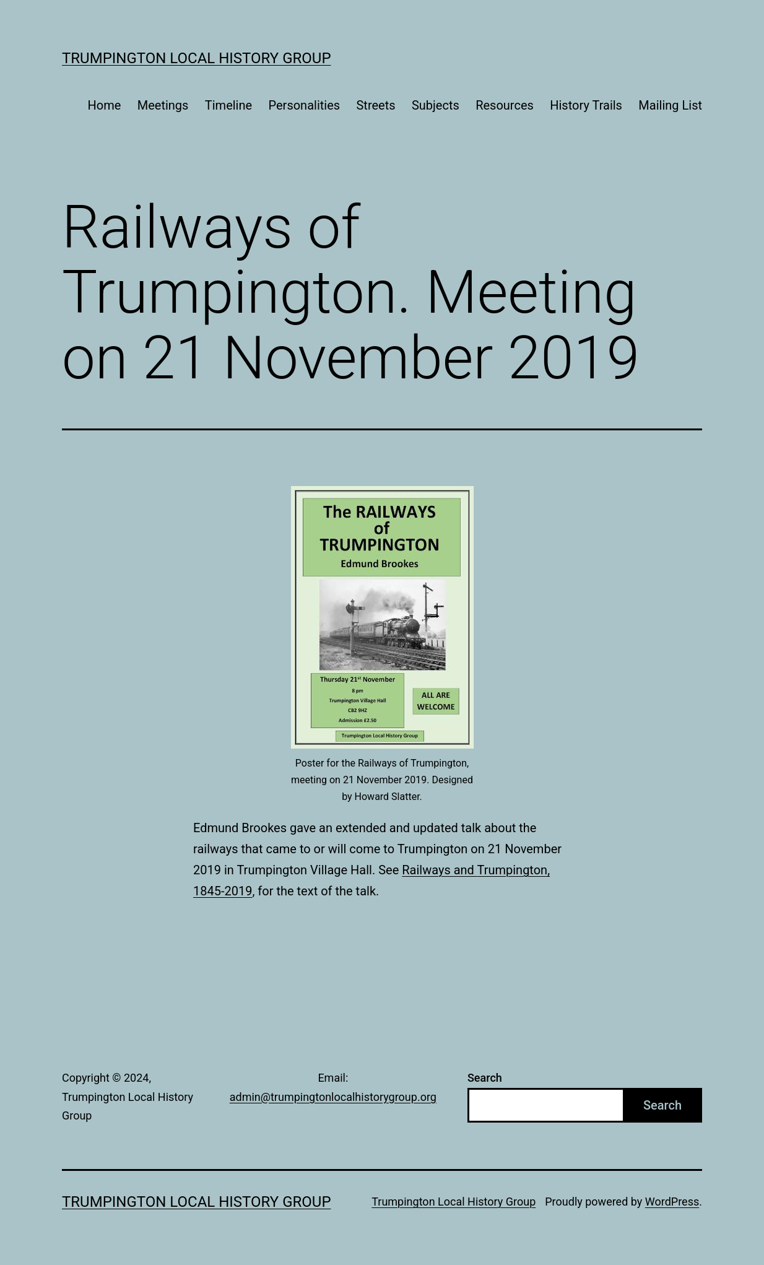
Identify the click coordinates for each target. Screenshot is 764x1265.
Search (484, 1077)
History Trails (586, 105)
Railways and (439, 870)
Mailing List (670, 105)
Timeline (228, 105)
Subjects (435, 105)
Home (104, 105)
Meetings (163, 105)
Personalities (305, 105)
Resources (504, 105)
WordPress (672, 1201)
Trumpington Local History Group (196, 58)
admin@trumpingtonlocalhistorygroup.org (333, 1096)
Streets (375, 105)
